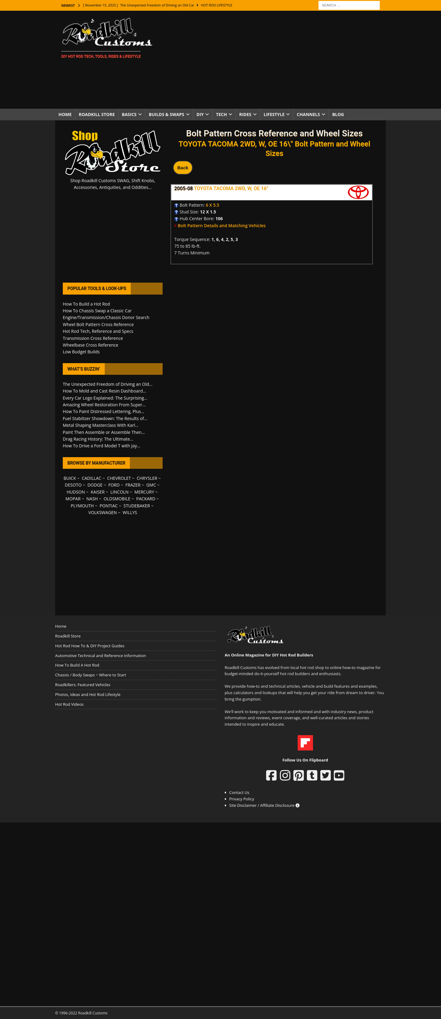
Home (65, 114)
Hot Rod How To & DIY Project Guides (89, 646)
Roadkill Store (97, 114)
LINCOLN (120, 492)
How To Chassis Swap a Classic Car (97, 311)
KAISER (97, 492)
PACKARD (145, 499)
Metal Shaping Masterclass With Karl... (100, 425)
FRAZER (133, 485)
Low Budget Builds (81, 352)
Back (182, 167)
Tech (221, 114)
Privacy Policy (241, 799)
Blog (338, 114)
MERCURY (144, 492)
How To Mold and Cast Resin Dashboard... (104, 391)
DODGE (95, 485)
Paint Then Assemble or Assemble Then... (104, 432)
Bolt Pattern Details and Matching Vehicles (222, 225)
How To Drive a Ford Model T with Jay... (101, 446)
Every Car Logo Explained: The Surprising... (105, 398)
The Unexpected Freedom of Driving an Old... (108, 384)
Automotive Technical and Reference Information (100, 655)
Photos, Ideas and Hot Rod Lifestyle (87, 694)
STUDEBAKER (136, 506)
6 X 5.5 (212, 205)
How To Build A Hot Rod (77, 665)
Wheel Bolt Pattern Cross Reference (98, 324)
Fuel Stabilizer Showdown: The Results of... (105, 418)
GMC (151, 485)
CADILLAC (91, 478)
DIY (200, 114)
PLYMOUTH (82, 506)
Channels (308, 114)
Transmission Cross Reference (93, 338)
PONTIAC (109, 506)
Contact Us (239, 792)
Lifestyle (274, 114)
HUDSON (75, 492)
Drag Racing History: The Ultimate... (98, 439)
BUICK (69, 478)
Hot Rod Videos (69, 704)
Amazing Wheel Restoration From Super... (104, 405)
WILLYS (130, 512)
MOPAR (73, 499)
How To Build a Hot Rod (86, 304)
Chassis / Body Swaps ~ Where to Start (90, 675)
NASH (92, 499)
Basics (129, 114)
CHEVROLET (119, 478)
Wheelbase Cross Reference (90, 345)
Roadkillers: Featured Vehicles (82, 684)
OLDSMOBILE (117, 499)
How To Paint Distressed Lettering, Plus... (103, 411)
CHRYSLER (147, 478)
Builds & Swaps (166, 114)
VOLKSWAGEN (103, 512)
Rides (245, 114)
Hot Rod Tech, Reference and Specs (98, 331)
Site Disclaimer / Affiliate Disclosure (264, 805)
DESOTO (73, 485)
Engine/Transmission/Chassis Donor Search (106, 317)
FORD (114, 485)
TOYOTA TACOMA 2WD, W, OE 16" (231, 188)
